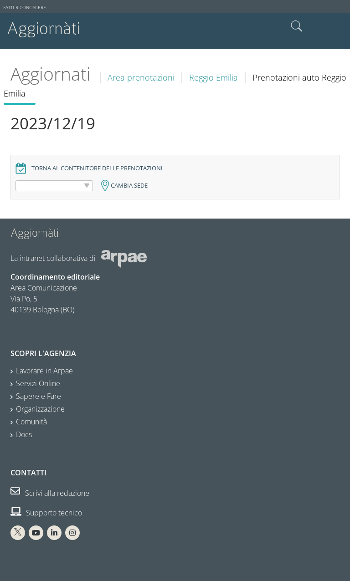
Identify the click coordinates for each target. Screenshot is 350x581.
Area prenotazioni (141, 77)
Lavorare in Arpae (44, 371)
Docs (24, 434)
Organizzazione (40, 409)
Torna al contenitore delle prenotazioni (97, 168)
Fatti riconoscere (24, 7)
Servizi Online (38, 383)
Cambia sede (129, 185)
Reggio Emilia (213, 77)
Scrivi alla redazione (49, 493)
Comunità (31, 422)
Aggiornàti (43, 28)
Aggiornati (50, 74)
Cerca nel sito (296, 26)
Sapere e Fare (38, 396)
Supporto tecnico (46, 513)
